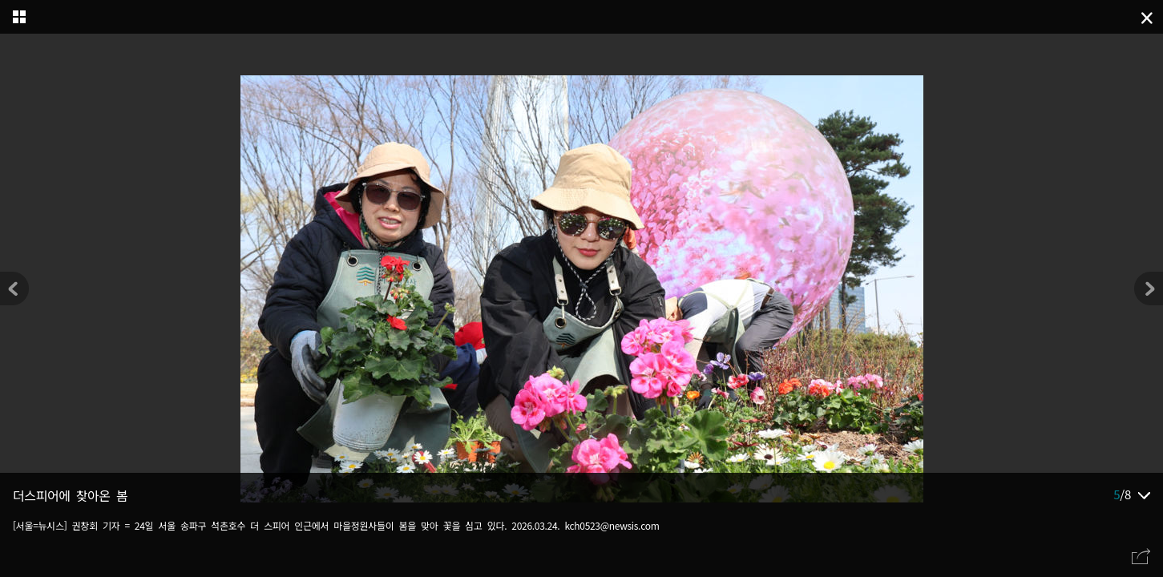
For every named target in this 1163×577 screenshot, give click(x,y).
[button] (1148, 288)
